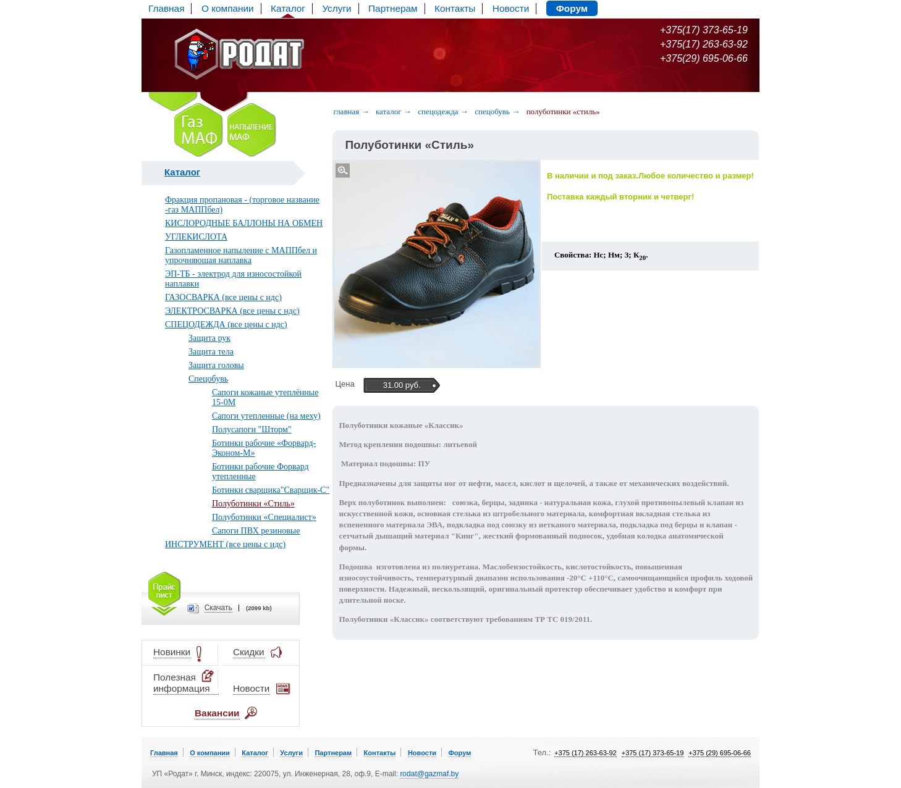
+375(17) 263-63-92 (704, 44)
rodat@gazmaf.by (429, 773)
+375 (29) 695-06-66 (719, 753)
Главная (166, 8)
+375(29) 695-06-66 (704, 58)
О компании (227, 8)
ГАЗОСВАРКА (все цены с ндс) (223, 297)
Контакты (454, 8)
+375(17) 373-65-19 (704, 30)
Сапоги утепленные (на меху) (266, 416)
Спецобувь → (497, 111)
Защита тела (211, 351)
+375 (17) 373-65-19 (653, 753)
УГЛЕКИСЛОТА (196, 236)
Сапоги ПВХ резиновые (256, 530)
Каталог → (394, 111)
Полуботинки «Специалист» (264, 517)
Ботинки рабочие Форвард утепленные (260, 471)
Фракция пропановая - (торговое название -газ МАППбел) (242, 204)
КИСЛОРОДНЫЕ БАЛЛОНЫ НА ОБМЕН (244, 223)
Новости (511, 8)
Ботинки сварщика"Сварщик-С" (270, 490)
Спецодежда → (443, 111)
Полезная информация (184, 683)
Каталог (288, 8)
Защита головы (216, 365)
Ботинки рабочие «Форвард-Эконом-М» (264, 448)
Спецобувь (208, 379)
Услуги (336, 8)
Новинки (171, 652)
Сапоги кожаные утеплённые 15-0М (265, 397)
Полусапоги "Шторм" (252, 429)
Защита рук (209, 338)
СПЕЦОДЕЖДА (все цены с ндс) (226, 324)
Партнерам (393, 8)
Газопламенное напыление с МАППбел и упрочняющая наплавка (241, 255)
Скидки (248, 652)
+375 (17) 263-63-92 (585, 753)
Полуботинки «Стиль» (253, 503)
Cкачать (218, 608)
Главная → (351, 111)
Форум (572, 8)
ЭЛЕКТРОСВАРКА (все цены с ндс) (232, 311)
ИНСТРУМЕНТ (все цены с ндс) (225, 544)
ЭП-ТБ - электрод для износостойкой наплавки (233, 278)
